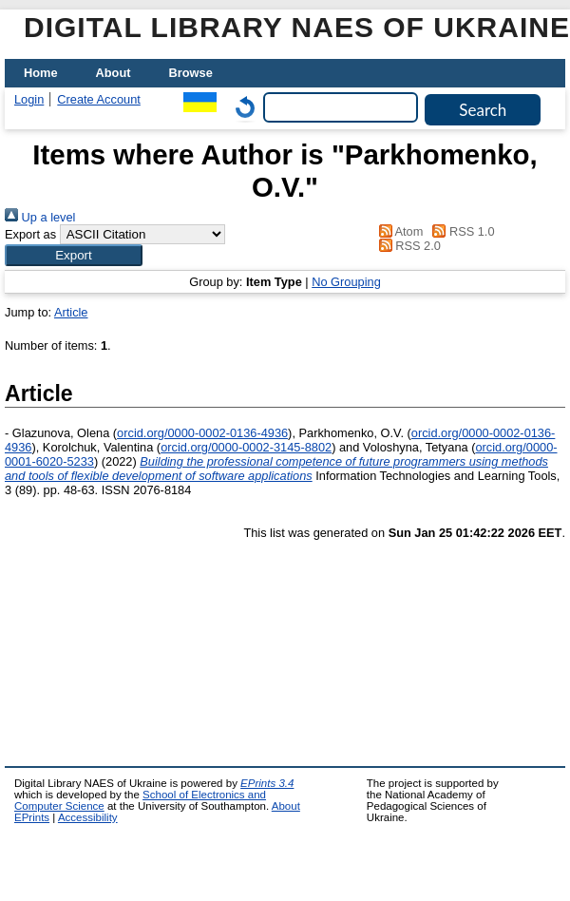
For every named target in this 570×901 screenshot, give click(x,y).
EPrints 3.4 (267, 783)
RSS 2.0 (406, 246)
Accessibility (88, 817)
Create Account (99, 99)
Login (29, 99)
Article (71, 312)
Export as (30, 234)
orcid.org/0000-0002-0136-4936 (202, 433)
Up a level (40, 217)
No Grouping (346, 282)
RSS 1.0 (461, 231)
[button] (73, 255)
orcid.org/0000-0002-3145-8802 (246, 447)
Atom (397, 231)
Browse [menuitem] (191, 73)
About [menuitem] (113, 73)
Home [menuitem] (41, 73)
